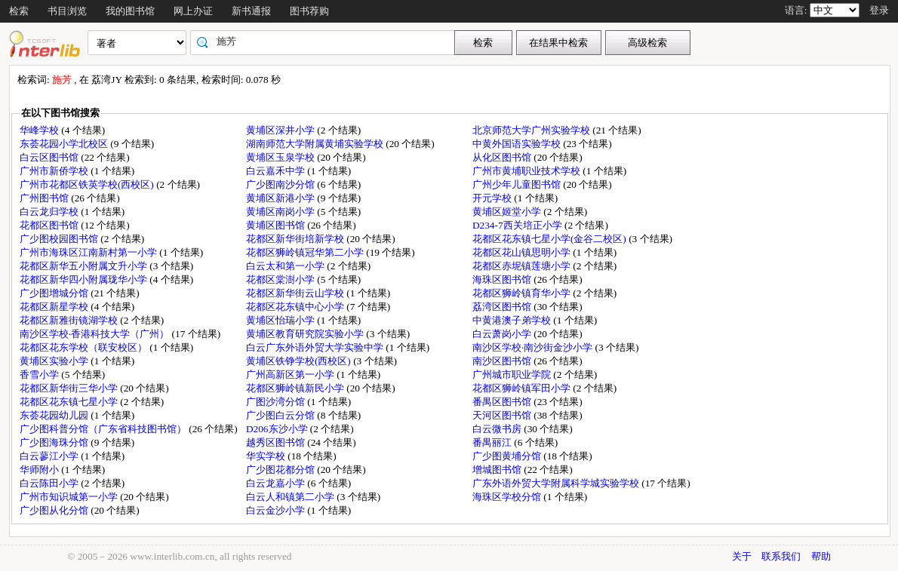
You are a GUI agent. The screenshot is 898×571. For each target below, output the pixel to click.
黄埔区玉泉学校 (281, 157)
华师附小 (40, 469)
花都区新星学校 (55, 306)
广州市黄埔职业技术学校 (527, 171)
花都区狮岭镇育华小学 (522, 293)
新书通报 (251, 11)
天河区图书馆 (503, 415)
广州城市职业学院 (512, 374)
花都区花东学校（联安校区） (84, 347)
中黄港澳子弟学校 (512, 320)
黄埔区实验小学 (55, 361)
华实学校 (267, 456)
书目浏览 (67, 11)
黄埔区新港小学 (281, 198)
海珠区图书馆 (503, 279)
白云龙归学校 (50, 211)
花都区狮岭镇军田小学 (522, 388)
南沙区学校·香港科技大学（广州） (96, 333)
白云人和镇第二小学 (291, 496)
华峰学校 (40, 130)
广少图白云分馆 (281, 415)
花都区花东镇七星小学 (70, 401)
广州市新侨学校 (55, 171)
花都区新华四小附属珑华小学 (84, 279)
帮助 (821, 556)
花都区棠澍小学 (281, 279)
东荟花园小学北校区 (65, 143)
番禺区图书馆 (503, 401)
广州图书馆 (45, 198)
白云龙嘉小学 (276, 483)
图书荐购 (309, 11)
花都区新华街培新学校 (296, 238)
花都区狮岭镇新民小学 (296, 388)
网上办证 (193, 11)
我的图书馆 (130, 11)
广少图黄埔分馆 (507, 456)
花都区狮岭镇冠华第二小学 (306, 252)
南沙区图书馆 (503, 361)
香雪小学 (40, 374)
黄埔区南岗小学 (281, 211)
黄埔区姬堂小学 (507, 211)
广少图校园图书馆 (60, 238)
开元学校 (493, 198)
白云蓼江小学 (50, 456)
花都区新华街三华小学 (70, 388)
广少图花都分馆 (281, 469)
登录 (879, 10)
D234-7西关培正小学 (518, 225)
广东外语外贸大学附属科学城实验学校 (556, 483)
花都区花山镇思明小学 (522, 252)
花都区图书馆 (50, 225)
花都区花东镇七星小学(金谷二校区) (550, 238)
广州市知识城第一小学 (70, 496)
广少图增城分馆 (55, 293)
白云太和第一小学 (286, 266)
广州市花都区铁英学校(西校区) (88, 184)
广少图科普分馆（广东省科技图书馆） (104, 428)
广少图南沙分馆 (281, 184)
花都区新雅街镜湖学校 (70, 320)
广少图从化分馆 (55, 510)
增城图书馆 (498, 469)
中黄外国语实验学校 (517, 143)
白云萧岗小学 (503, 333)
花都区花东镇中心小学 (296, 306)
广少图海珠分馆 (55, 442)
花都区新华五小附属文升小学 (84, 266)
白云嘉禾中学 (276, 171)
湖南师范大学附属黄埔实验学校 (316, 143)
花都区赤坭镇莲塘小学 (522, 266)
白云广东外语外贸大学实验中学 (316, 347)
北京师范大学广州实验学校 (532, 130)
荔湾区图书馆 (503, 306)
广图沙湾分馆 (276, 401)
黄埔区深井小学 (281, 130)
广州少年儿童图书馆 (517, 184)
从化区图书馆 (503, 157)
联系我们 (781, 556)
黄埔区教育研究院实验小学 (306, 333)
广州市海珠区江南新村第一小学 (89, 252)
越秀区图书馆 (276, 442)
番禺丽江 (493, 442)
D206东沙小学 (278, 428)
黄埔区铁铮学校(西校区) (299, 361)
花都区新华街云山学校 (296, 293)
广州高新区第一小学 (291, 374)
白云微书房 (498, 428)
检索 (19, 11)
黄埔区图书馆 (276, 225)
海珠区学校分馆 (507, 496)
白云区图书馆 (50, 157)
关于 (742, 556)
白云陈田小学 (50, 483)
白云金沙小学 (276, 510)
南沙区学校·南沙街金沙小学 (533, 347)
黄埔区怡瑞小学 (281, 320)
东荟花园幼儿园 (55, 415)
